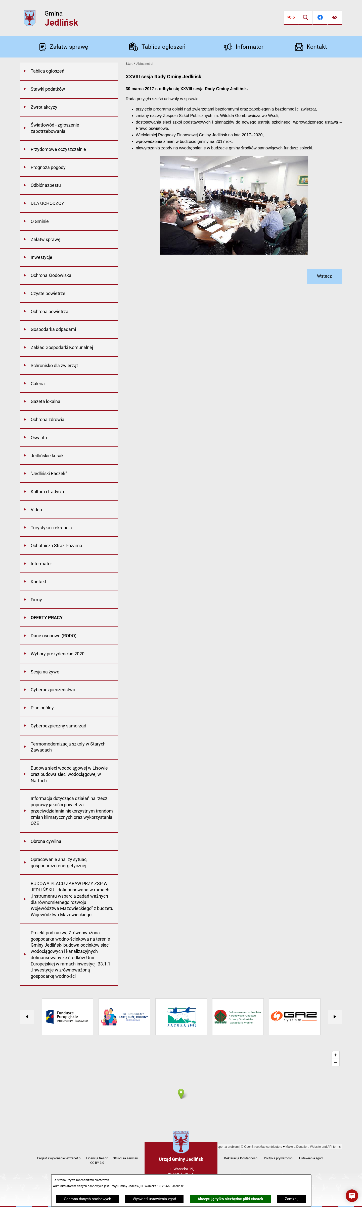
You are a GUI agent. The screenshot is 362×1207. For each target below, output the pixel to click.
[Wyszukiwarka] (305, 18)
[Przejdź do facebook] (320, 18)
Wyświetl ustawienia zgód (154, 1199)
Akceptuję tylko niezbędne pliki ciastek (230, 1199)
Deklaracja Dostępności (241, 1158)
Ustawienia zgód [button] (311, 1158)
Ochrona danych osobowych (87, 1199)
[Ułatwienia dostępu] (334, 18)
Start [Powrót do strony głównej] (129, 64)
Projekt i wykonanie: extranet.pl (59, 1158)
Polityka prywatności (278, 1158)
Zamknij (291, 1199)
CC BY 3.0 (97, 1163)
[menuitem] (69, 72)
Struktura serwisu (125, 1158)
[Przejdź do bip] (291, 18)
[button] (352, 1195)
